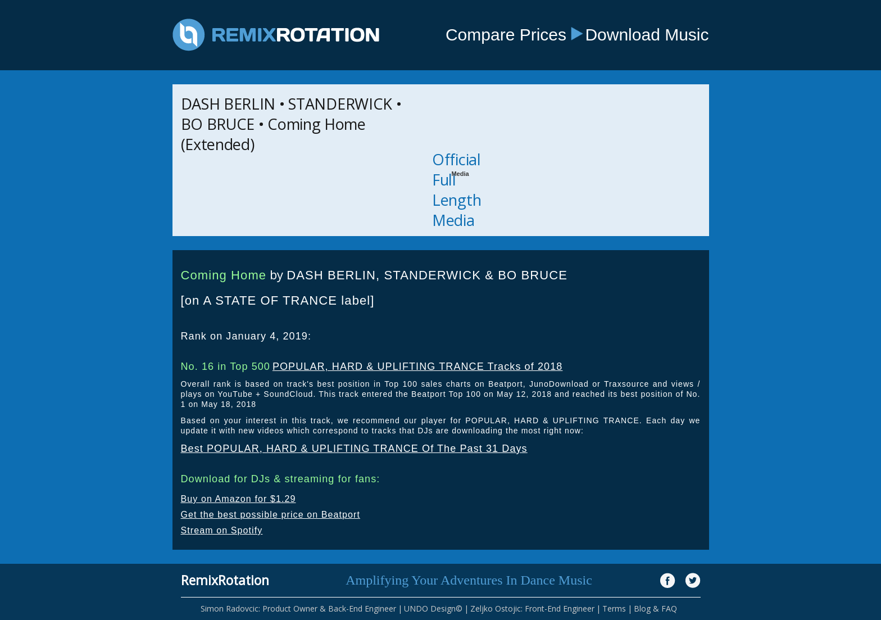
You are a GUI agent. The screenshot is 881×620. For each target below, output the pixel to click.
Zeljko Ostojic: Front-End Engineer (532, 608)
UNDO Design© (433, 608)
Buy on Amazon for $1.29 (238, 499)
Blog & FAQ (655, 608)
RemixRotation (225, 580)
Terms (614, 608)
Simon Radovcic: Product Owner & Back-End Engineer (298, 608)
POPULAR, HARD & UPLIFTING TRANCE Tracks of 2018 (418, 366)
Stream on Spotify (222, 530)
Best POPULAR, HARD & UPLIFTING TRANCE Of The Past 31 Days (354, 448)
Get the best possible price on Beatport (271, 514)
